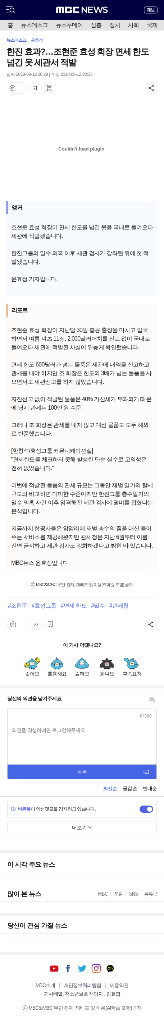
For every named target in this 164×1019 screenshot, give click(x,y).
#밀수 (98, 605)
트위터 (82, 968)
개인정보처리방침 (82, 985)
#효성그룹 (44, 605)
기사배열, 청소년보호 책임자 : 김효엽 (82, 994)
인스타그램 (96, 968)
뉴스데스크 (34, 25)
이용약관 (119, 985)
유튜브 (54, 968)
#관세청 (118, 605)
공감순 (130, 788)
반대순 (150, 788)
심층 (96, 25)
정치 (114, 25)
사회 (133, 25)
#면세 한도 (74, 605)
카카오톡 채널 (110, 968)
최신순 (110, 789)
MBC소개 (45, 985)
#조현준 (17, 605)
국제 (152, 25)
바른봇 (21, 809)
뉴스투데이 (69, 25)
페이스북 (68, 968)
